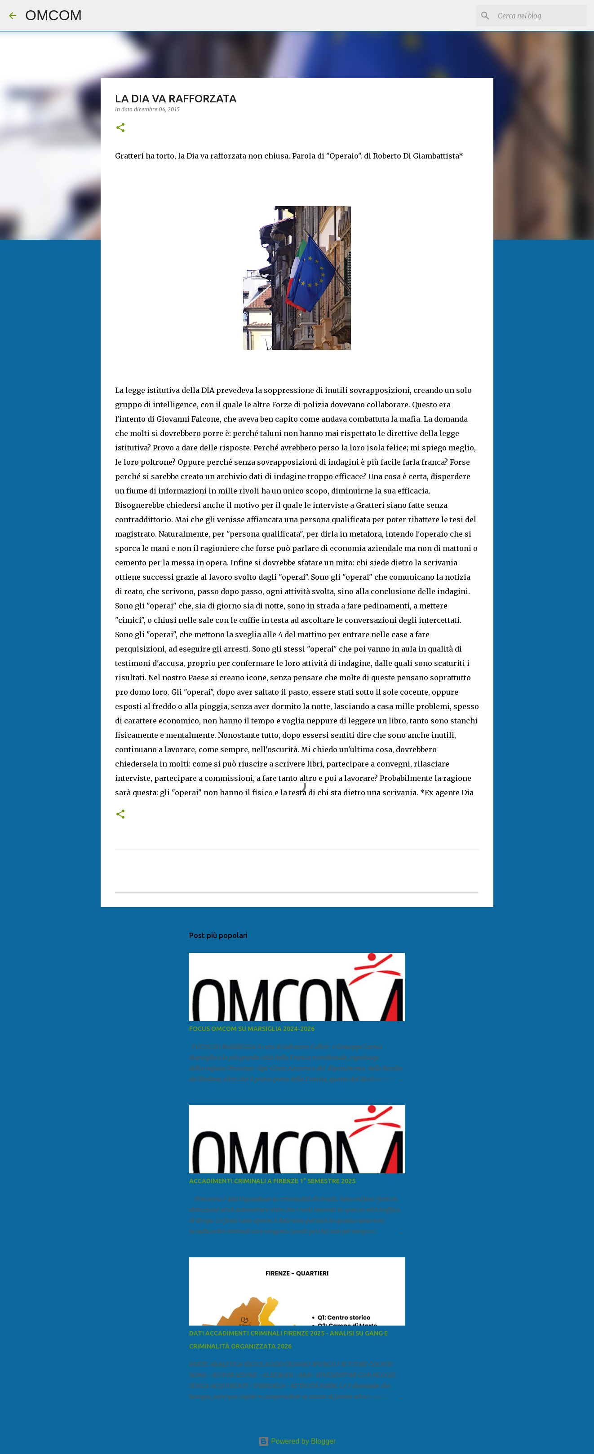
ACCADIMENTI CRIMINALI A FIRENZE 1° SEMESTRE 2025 (272, 1181)
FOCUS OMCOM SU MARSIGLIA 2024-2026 (252, 1028)
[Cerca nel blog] (539, 15)
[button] (120, 128)
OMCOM (53, 15)
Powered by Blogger (297, 1441)
